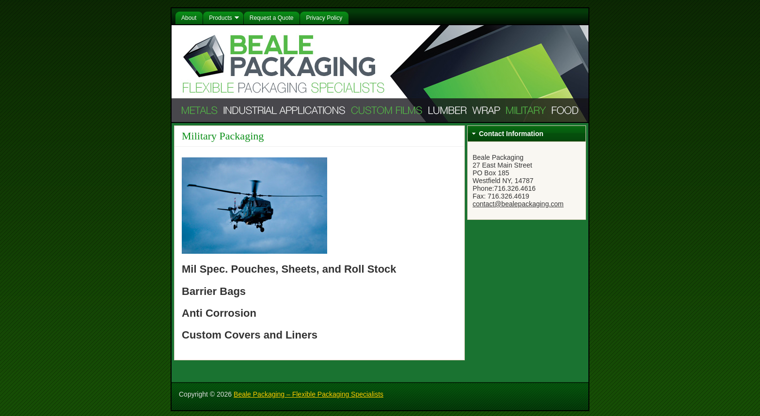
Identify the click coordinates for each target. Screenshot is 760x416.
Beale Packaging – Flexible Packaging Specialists (308, 394)
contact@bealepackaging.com (518, 204)
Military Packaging (223, 136)
